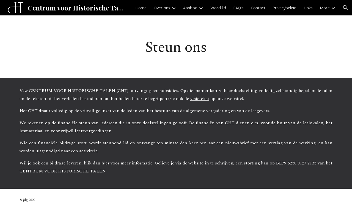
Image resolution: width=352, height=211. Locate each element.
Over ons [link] (162, 7)
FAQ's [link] (238, 7)
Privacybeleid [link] (284, 7)
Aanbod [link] (190, 7)
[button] (345, 7)
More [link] (325, 7)
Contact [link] (258, 7)
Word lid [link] (218, 7)
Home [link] (141, 7)
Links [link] (308, 7)
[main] (176, 46)
